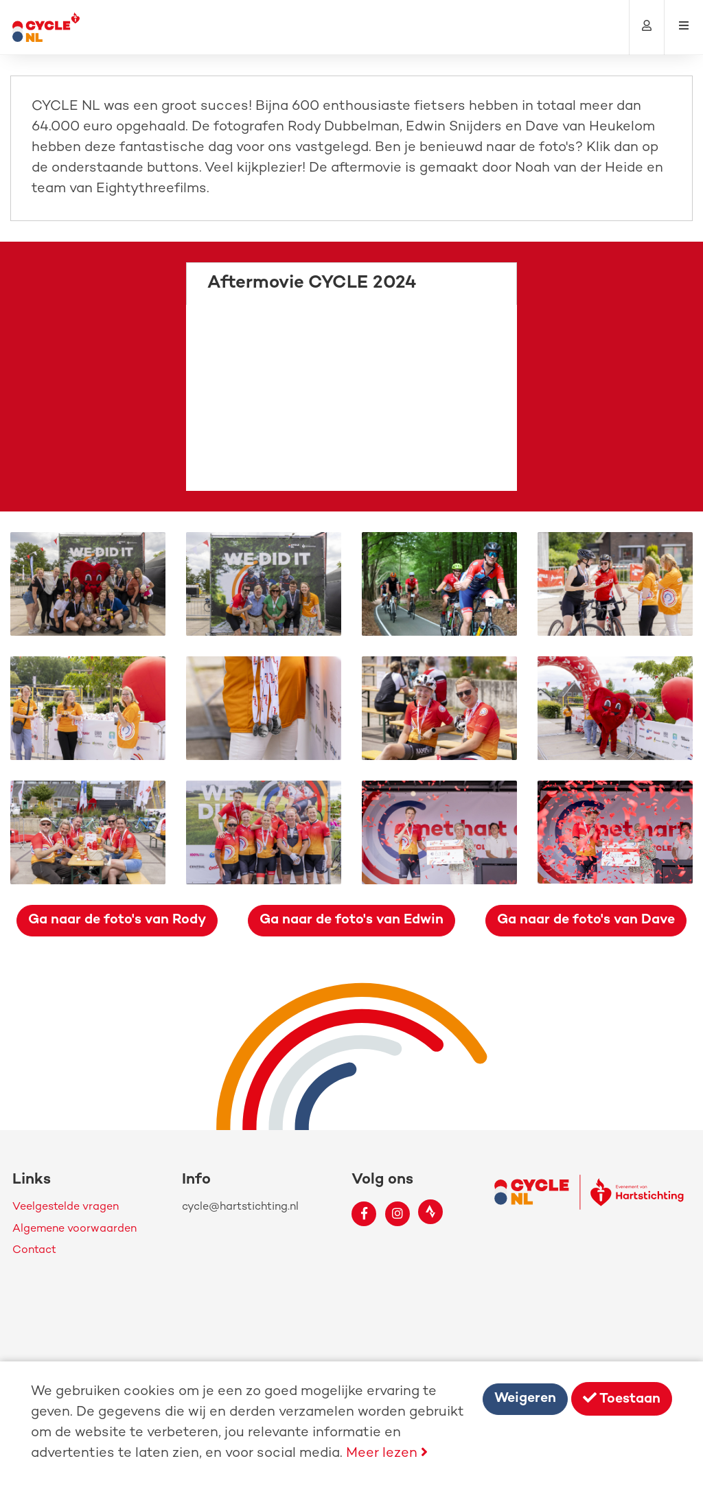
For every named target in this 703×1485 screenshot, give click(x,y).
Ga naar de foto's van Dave (586, 920)
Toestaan (621, 1399)
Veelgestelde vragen (65, 1207)
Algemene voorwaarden (74, 1229)
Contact (34, 1250)
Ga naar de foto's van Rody (117, 920)
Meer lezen (387, 1454)
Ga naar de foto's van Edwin (351, 920)
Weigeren (525, 1399)
